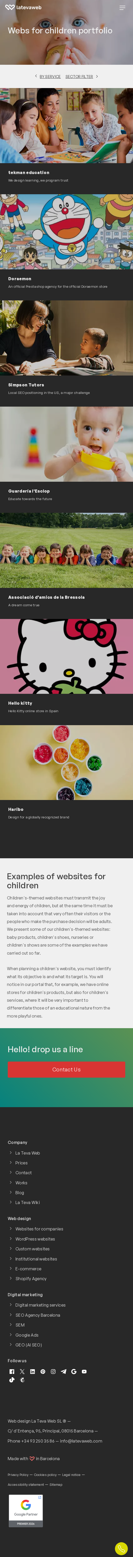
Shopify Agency (30, 1278)
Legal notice (71, 1475)
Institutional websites (36, 1259)
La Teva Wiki (27, 1202)
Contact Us (66, 1069)
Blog (19, 1192)
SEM (20, 1325)
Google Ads (26, 1335)
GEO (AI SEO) (28, 1344)
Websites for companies (39, 1228)
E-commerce (28, 1268)
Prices (21, 1162)
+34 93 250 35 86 (37, 1441)
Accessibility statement (26, 1484)
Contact (23, 1172)
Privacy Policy (18, 1475)
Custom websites (32, 1248)
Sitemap (56, 1484)
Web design (19, 1421)
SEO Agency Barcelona (37, 1315)
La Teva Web (27, 1153)
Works (21, 1182)
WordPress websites (35, 1239)
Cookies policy (45, 1475)
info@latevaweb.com (81, 1441)
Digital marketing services (40, 1305)
